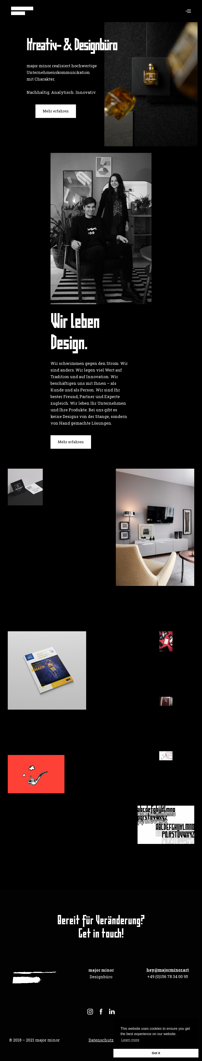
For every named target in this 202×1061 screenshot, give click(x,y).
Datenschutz (101, 1040)
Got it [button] (156, 1053)
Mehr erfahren (56, 111)
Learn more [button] (130, 1040)
